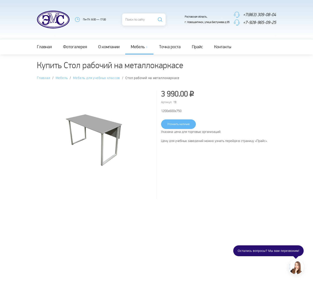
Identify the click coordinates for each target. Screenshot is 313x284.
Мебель (139, 47)
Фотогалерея (75, 47)
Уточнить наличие (178, 124)
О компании (109, 47)
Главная (44, 47)
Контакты (222, 47)
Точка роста (170, 47)
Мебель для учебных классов (96, 78)
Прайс (197, 47)
